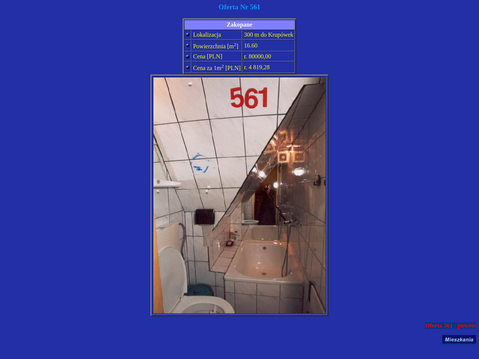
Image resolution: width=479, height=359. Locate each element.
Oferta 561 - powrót (450, 325)
